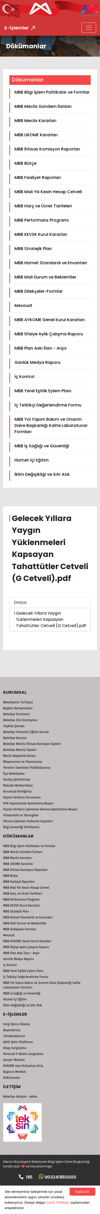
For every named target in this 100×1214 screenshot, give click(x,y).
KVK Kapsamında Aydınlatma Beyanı (28, 803)
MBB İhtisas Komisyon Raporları (47, 149)
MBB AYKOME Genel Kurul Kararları (49, 320)
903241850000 (57, 1177)
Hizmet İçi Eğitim (31, 460)
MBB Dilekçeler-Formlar (38, 291)
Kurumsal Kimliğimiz (17, 791)
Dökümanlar (11, 1078)
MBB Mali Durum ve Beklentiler (45, 277)
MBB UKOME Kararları (36, 135)
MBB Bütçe (25, 163)
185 (26, 1177)
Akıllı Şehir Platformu (18, 1042)
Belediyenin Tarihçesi (18, 702)
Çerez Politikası (58, 1202)
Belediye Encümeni (16, 714)
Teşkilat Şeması (14, 726)
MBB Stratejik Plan (33, 249)
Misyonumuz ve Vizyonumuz (22, 762)
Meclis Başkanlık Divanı (19, 756)
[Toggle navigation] (89, 27)
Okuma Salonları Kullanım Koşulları (28, 821)
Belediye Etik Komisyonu (20, 720)
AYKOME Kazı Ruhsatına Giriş (23, 1066)
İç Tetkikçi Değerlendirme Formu (47, 405)
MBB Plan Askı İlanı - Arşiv (40, 348)
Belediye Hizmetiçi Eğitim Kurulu (26, 732)
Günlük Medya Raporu (37, 362)
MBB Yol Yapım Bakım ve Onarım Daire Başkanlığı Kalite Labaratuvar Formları (51, 425)
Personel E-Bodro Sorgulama (23, 1054)
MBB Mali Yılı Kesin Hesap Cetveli (48, 192)
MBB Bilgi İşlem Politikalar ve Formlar (52, 92)
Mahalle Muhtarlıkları (18, 785)
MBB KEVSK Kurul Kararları (40, 234)
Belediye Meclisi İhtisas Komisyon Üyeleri (32, 744)
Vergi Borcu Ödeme (16, 1024)
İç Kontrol (24, 377)
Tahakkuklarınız (14, 1036)
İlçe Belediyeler (14, 773)
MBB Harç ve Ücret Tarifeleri (43, 206)
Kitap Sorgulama (14, 1048)
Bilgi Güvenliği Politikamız (21, 827)
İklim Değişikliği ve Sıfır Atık (42, 474)
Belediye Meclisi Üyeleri (19, 750)
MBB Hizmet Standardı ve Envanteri (50, 263)
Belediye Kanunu (15, 738)
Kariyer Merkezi (14, 1060)
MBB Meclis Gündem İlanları (43, 106)
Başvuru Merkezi (14, 1072)
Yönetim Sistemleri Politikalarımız (26, 768)
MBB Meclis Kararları (35, 121)
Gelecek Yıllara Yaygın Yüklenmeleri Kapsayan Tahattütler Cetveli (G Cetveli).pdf (51, 619)
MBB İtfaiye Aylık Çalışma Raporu (48, 334)
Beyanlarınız (11, 1030)
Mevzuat (23, 305)
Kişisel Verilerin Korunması (22, 797)
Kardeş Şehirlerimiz (16, 779)
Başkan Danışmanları (18, 708)
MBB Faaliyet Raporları (37, 177)
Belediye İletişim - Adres (20, 1096)
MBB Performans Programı (41, 220)
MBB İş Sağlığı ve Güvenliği (41, 446)
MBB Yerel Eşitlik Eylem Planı (42, 391)
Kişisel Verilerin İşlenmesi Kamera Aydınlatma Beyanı (40, 809)
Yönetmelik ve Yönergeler (21, 815)
